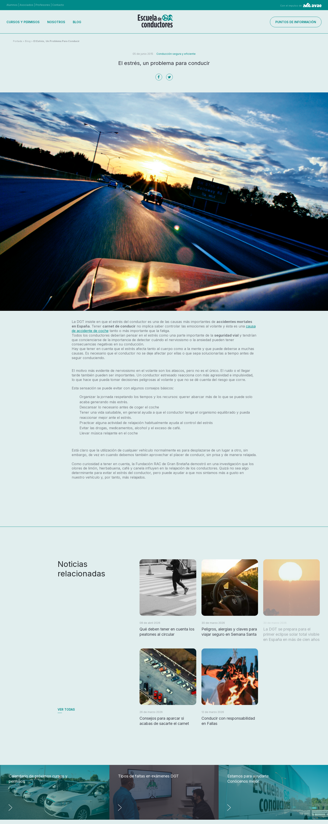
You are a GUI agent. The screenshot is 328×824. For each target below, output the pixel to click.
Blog (77, 22)
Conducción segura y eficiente (176, 53)
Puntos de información (295, 22)
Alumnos (12, 4)
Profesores (43, 4)
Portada (17, 41)
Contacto (58, 4)
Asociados (26, 4)
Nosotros (56, 22)
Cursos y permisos (23, 22)
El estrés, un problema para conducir (56, 41)
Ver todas (66, 709)
